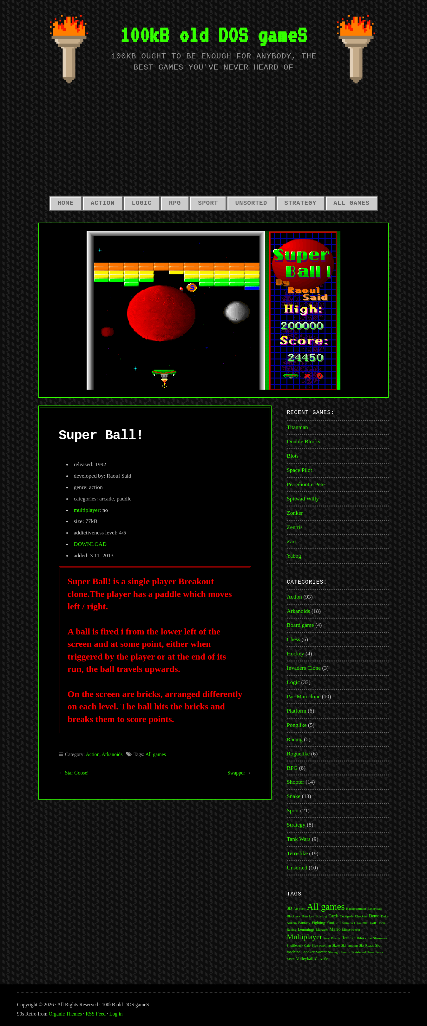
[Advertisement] (213, 143)
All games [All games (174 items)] (326, 907)
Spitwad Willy (303, 498)
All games (155, 754)
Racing (295, 739)
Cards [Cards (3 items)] (333, 916)
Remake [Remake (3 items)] (348, 937)
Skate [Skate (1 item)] (336, 945)
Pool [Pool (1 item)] (327, 938)
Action (103, 203)
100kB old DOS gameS (213, 35)
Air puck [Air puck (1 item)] (299, 908)
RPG (175, 203)
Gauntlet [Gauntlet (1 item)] (363, 923)
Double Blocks (303, 441)
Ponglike (297, 725)
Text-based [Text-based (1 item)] (358, 952)
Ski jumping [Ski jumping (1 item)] (349, 945)
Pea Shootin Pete (306, 484)
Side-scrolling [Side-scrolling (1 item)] (321, 945)
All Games (351, 203)
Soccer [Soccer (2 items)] (321, 952)
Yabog (294, 556)
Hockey (295, 653)
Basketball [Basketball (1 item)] (374, 908)
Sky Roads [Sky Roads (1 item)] (366, 945)
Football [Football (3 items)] (333, 922)
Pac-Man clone (303, 696)
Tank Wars (299, 839)
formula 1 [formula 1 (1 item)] (349, 923)
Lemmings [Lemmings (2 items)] (306, 929)
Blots (293, 456)
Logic (142, 203)
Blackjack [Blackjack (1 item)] (293, 916)
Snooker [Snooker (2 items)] (307, 952)
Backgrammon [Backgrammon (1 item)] (356, 908)
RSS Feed (96, 1013)
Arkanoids (112, 754)
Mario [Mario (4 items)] (334, 929)
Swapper (236, 772)
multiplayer (86, 510)
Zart (291, 541)
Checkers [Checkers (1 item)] (361, 916)
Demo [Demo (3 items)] (374, 916)
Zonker (295, 513)
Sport (208, 203)
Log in (116, 1013)
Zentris (295, 527)
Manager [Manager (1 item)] (322, 929)
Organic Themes (65, 1013)
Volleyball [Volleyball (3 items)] (304, 958)
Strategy (300, 203)
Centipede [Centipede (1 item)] (346, 916)
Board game (300, 625)
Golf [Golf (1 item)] (373, 923)
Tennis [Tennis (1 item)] (345, 952)
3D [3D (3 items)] (289, 908)
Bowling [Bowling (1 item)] (321, 916)
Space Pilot (299, 470)
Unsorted (251, 203)
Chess (293, 639)
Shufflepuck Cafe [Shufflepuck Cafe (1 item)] (299, 945)
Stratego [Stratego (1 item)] (333, 952)
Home (65, 203)
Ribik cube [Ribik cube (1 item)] (364, 938)
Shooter (295, 782)
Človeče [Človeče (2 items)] (321, 958)
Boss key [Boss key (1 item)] (308, 916)
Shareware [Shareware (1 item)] (380, 938)
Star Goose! (77, 772)
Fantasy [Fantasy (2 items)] (304, 923)
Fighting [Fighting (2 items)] (318, 923)
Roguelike (298, 753)
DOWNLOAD (90, 544)
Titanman (297, 427)
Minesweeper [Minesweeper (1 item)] (351, 929)
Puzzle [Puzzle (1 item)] (335, 938)
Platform (296, 710)
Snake (293, 796)
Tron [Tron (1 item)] (370, 952)
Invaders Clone (304, 668)
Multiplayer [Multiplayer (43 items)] (304, 937)
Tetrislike (297, 853)
